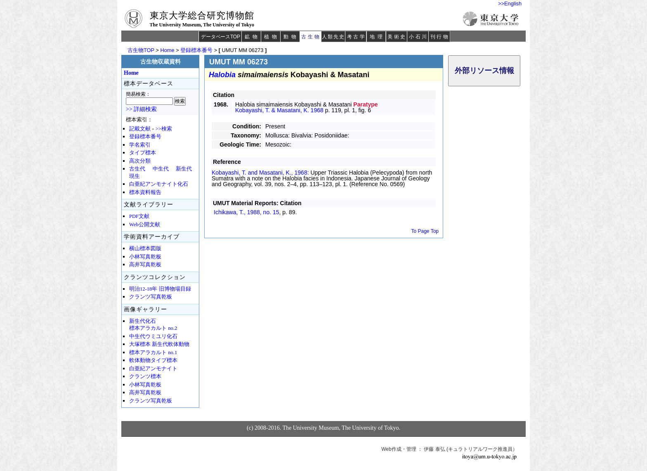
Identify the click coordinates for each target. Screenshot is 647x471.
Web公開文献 (144, 224)
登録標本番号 (196, 50)
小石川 (418, 37)
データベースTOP (220, 37)
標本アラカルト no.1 (153, 352)
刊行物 (440, 37)
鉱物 (252, 37)
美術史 (397, 37)
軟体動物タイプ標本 (153, 360)
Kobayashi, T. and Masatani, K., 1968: (261, 172)
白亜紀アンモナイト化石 (158, 184)
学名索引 (140, 145)
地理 (377, 37)
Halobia (222, 75)
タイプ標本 (142, 153)
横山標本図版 (145, 248)
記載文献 (140, 129)
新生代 (184, 169)
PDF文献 (139, 216)
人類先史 (333, 37)
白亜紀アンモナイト (153, 369)
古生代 (137, 169)
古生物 (311, 37)
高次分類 (140, 161)
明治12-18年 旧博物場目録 (160, 289)
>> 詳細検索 (141, 109)
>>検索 (164, 129)
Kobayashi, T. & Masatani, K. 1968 (279, 110)
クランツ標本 (145, 376)
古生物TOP (141, 50)
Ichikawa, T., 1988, (246, 212)
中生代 (161, 169)
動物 (291, 37)
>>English (510, 3)
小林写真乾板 (145, 257)
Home (167, 50)
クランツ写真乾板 (150, 297)
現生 (134, 176)
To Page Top (425, 231)
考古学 (356, 37)
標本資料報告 (145, 192)
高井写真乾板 (145, 264)
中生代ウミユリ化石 (153, 336)
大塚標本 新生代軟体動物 (159, 344)
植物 (272, 37)
